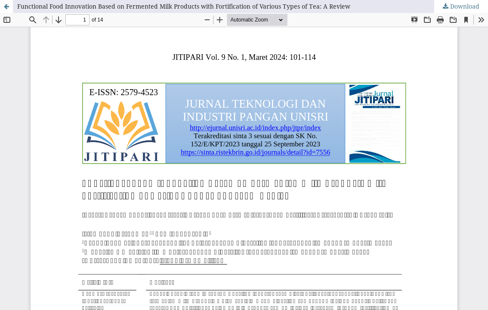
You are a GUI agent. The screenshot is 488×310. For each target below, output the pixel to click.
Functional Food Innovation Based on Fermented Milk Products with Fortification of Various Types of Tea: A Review (183, 6)
